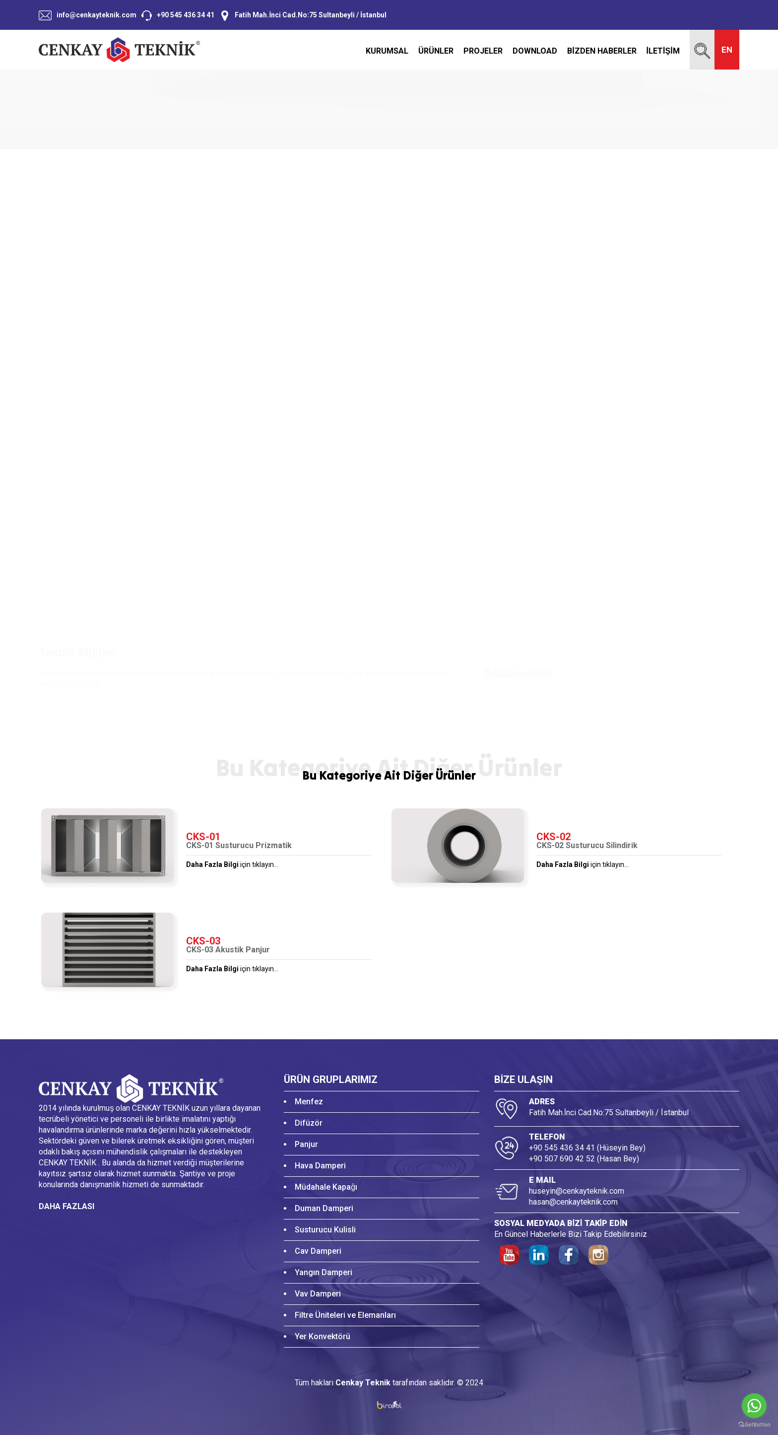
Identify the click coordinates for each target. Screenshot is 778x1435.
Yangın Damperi (323, 1272)
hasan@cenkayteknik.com (573, 1202)
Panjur (306, 1144)
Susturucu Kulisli (325, 1229)
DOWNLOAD (535, 51)
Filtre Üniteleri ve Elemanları (345, 1315)
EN (726, 50)
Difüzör (309, 1123)
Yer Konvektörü (322, 1336)
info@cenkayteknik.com (96, 15)
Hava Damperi (320, 1165)
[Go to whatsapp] (754, 1405)
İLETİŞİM (663, 51)
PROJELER (483, 51)
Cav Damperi (318, 1251)
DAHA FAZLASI (66, 1206)
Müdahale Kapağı (326, 1187)
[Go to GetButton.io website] (754, 1425)
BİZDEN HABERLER (601, 51)
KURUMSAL (387, 51)
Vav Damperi (318, 1293)
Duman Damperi (324, 1208)
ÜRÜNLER (436, 51)
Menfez (309, 1101)
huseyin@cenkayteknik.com (576, 1191)
